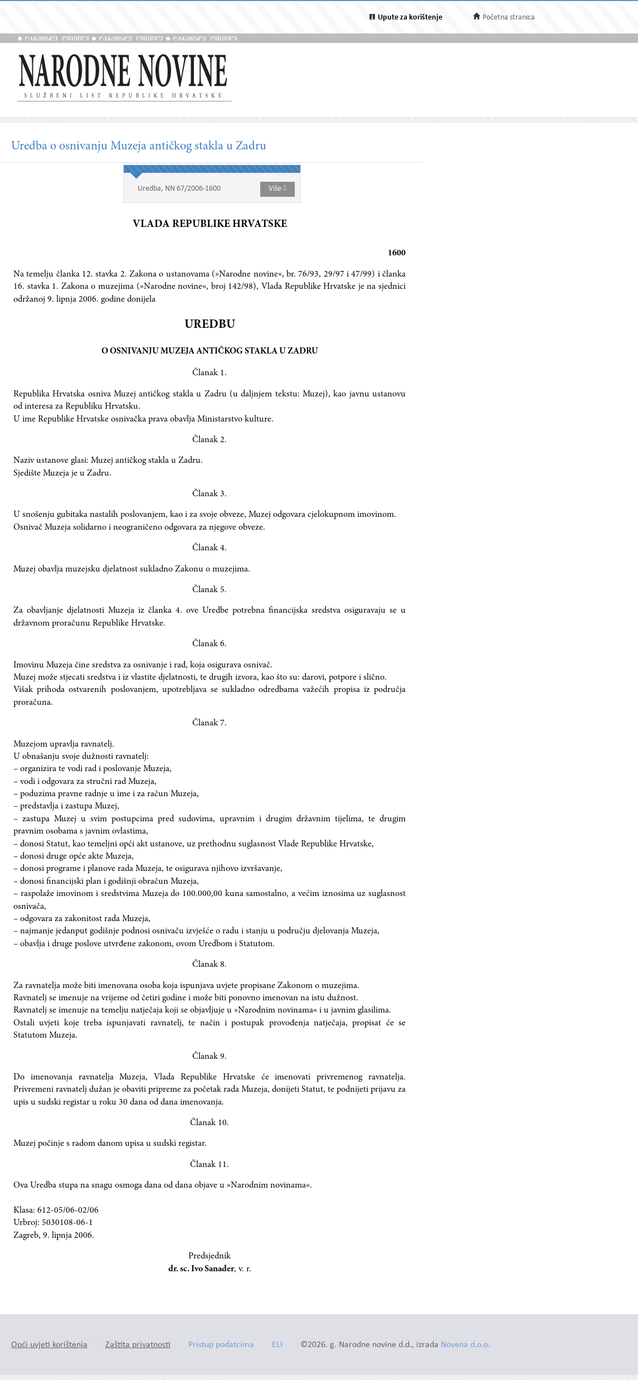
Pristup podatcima (221, 1345)
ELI (277, 1345)
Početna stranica (509, 17)
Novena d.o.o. (465, 1345)
